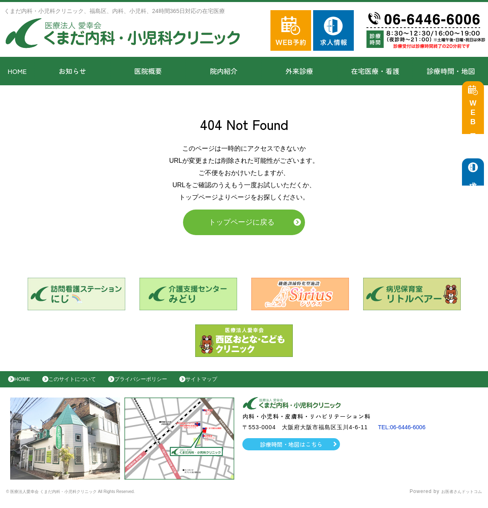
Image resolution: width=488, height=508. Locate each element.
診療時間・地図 (451, 71)
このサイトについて (82, 383)
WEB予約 (475, 118)
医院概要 (148, 71)
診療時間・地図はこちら (291, 450)
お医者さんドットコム (455, 498)
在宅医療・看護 (375, 71)
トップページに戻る (241, 224)
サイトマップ (230, 383)
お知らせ (72, 71)
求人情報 (475, 183)
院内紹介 (223, 71)
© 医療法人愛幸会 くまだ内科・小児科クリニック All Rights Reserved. (92, 498)
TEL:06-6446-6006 (405, 433)
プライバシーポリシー (161, 383)
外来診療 (299, 71)
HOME (17, 71)
